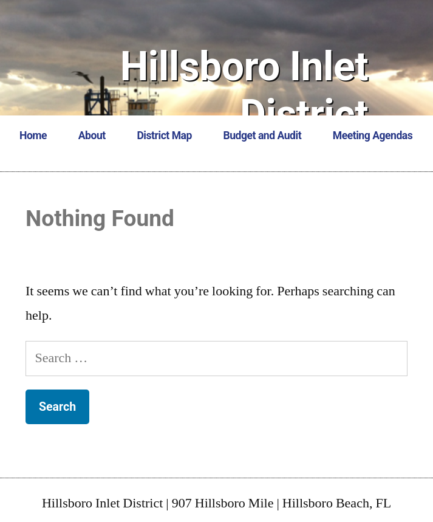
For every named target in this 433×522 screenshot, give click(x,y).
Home (33, 135)
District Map (164, 135)
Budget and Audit (262, 135)
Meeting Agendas (372, 135)
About (92, 135)
